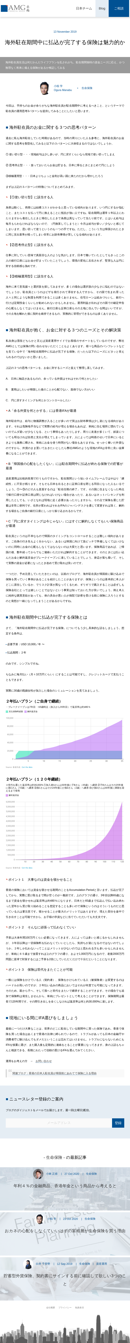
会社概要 (50, 1307)
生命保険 (87, 88)
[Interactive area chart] (65, 734)
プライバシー (65, 1307)
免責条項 (79, 1307)
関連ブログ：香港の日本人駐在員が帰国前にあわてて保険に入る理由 (54, 1073)
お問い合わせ (44, 1061)
